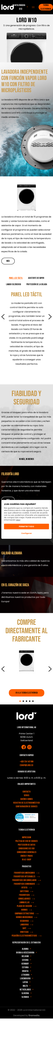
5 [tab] (33, 701)
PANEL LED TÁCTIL (16, 278)
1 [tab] (20, 701)
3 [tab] (26, 701)
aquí (18, 520)
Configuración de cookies (26, 806)
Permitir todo (26, 526)
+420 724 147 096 (26, 761)
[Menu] (33, 7)
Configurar (26, 533)
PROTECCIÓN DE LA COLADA (36, 284)
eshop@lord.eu (26, 765)
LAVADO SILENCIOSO (13, 284)
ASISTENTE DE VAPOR (36, 278)
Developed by (26, 1015)
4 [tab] (29, 701)
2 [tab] (23, 701)
